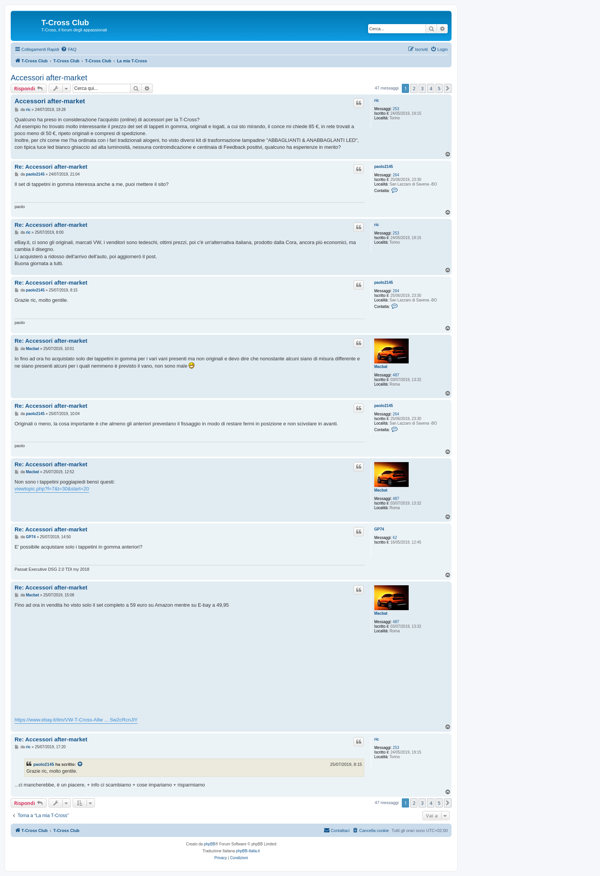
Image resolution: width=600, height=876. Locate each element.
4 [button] (430, 88)
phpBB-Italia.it (248, 851)
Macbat (380, 367)
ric (376, 100)
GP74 (379, 529)
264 (396, 175)
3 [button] (422, 88)
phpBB (209, 844)
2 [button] (413, 88)
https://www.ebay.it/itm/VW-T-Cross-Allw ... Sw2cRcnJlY (76, 720)
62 (395, 538)
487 (396, 375)
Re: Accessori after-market (51, 166)
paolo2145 (383, 166)
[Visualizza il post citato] (80, 764)
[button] (448, 88)
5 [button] (439, 88)
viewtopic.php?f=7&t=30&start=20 (52, 489)
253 (396, 109)
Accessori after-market (49, 77)
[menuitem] (68, 49)
